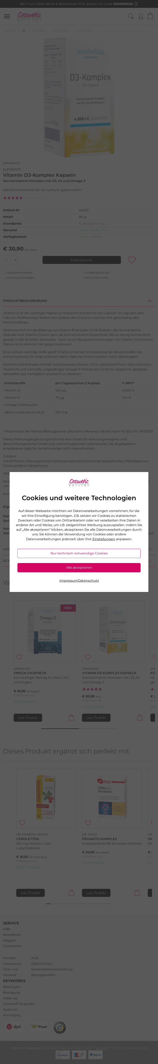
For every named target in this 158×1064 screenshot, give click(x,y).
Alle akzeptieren (79, 567)
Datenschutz (88, 581)
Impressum (68, 581)
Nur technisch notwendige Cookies (79, 553)
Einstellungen (103, 539)
